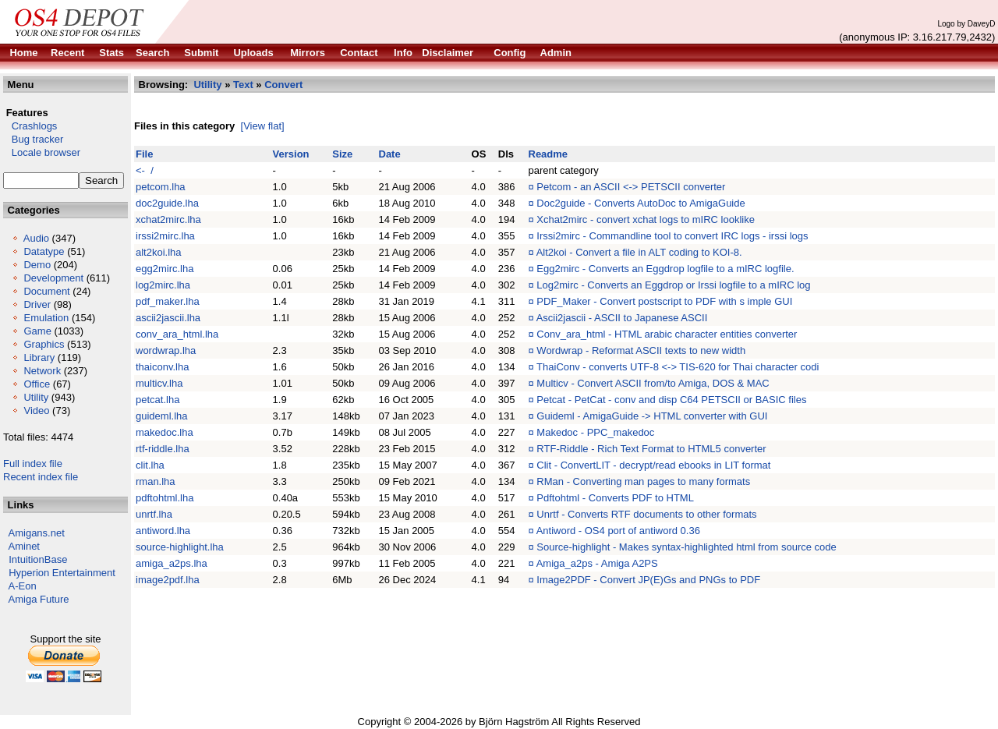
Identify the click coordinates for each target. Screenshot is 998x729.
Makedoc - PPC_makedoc (595, 432)
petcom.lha (161, 187)
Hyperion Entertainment (62, 573)
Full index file (32, 463)
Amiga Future (39, 599)
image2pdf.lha (168, 580)
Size (342, 154)
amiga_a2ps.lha (171, 563)
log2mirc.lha (163, 285)
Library (39, 357)
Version (291, 154)
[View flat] (263, 126)
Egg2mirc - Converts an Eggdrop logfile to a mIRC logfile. (665, 268)
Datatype (43, 251)
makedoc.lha (164, 432)
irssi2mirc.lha (165, 236)
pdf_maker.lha (168, 301)
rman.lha (155, 481)
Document (46, 291)
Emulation (46, 318)
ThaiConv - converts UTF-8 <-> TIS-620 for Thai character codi (677, 367)
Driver (37, 304)
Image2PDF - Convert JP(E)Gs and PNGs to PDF (648, 580)
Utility (35, 397)
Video (36, 410)
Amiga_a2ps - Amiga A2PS (597, 563)
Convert (283, 84)
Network (42, 371)
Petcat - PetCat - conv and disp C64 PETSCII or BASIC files (671, 399)
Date (390, 154)
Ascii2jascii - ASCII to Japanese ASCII (622, 318)
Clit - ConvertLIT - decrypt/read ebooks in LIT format (653, 465)
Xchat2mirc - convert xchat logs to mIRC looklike (645, 219)
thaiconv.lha (162, 367)
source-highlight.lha (180, 547)
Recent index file (40, 477)
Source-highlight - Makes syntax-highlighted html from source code (686, 547)
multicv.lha (159, 383)
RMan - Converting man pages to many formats (643, 481)
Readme (548, 154)
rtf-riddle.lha (162, 449)
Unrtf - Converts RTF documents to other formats (646, 514)
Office (36, 384)
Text (243, 84)
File (144, 154)
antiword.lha (163, 530)
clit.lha (150, 465)
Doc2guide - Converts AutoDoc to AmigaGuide (640, 203)
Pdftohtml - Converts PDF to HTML (615, 498)
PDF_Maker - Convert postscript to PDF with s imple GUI (664, 301)
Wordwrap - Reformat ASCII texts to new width (640, 350)
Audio (36, 238)
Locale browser (41, 152)
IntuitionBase (38, 559)
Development (53, 278)
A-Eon (23, 586)
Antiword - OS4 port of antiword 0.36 (618, 530)
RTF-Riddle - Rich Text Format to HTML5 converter (651, 449)
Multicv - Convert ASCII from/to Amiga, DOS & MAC (652, 383)
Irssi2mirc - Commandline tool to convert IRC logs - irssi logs (672, 236)
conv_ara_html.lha (177, 334)
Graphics (43, 344)
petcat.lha (157, 399)
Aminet (24, 546)
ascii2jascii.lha (168, 318)
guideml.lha (162, 416)
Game (37, 331)
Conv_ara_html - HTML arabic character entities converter (666, 334)
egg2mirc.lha (164, 268)
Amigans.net (37, 533)
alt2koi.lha (159, 252)
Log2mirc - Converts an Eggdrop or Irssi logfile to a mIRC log (673, 285)
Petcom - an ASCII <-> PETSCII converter (630, 187)
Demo (37, 265)
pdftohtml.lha (164, 498)
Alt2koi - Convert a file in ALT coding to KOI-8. (639, 252)
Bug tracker (33, 139)
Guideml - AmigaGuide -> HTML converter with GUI (651, 416)
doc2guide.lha (167, 203)
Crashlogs (30, 126)
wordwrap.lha (166, 350)
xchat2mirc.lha (168, 219)
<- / (145, 170)
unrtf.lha (154, 514)
